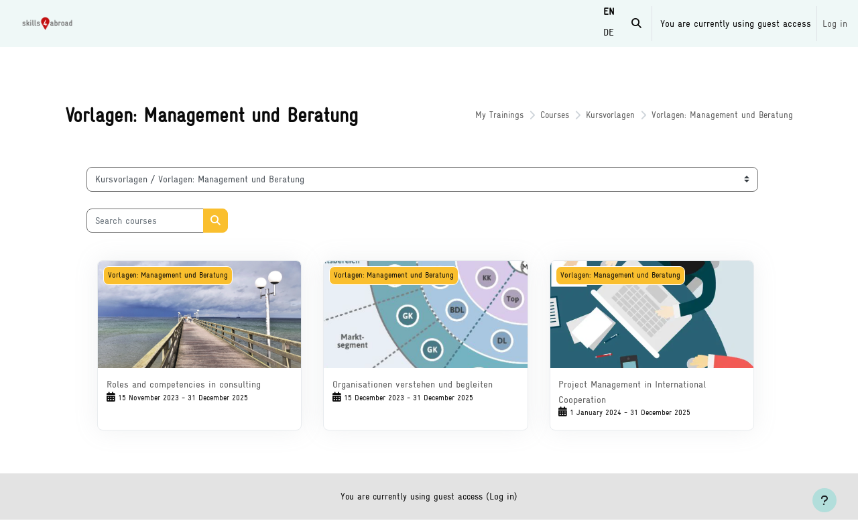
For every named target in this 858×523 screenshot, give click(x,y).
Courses (537, 115)
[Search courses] (153, 221)
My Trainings (479, 115)
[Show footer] (824, 500)
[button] (636, 23)
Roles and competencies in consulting (192, 384)
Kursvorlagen (596, 115)
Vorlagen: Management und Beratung (712, 115)
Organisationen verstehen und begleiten (415, 384)
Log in (834, 23)
